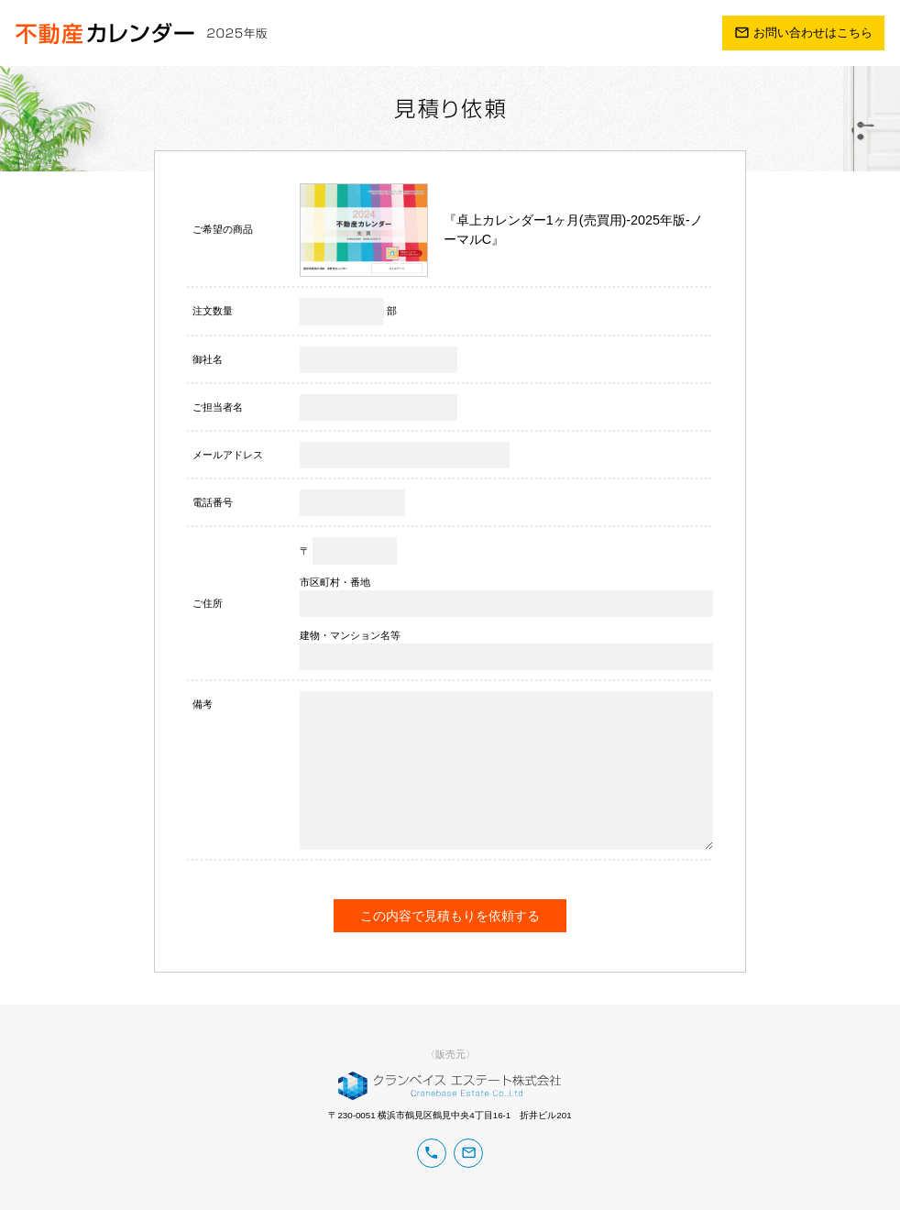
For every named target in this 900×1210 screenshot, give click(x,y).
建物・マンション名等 (350, 635)
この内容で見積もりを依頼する (450, 915)
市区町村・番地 (335, 582)
